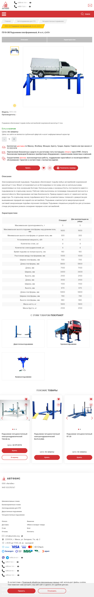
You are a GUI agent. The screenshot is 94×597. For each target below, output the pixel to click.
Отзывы (5, 531)
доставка (21, 146)
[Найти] (82, 14)
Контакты (30, 531)
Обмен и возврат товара (36, 525)
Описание (24, 39)
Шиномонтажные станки (11, 501)
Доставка (5, 525)
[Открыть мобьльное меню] (4, 14)
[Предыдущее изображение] (67, 411)
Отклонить (52, 591)
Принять (21, 591)
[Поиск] (86, 14)
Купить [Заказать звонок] (14, 450)
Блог (28, 528)
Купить (27, 168)
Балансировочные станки (11, 504)
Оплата (68, 152)
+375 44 (24, 3)
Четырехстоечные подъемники (13, 515)
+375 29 (16, 558)
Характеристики (69, 39)
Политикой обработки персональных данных (40, 582)
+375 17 (24, 7)
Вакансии (30, 521)
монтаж (22, 158)
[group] (53, 77)
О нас (4, 528)
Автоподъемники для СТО (11, 508)
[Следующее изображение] (27, 411)
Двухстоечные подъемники (12, 511)
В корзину (14, 457)
